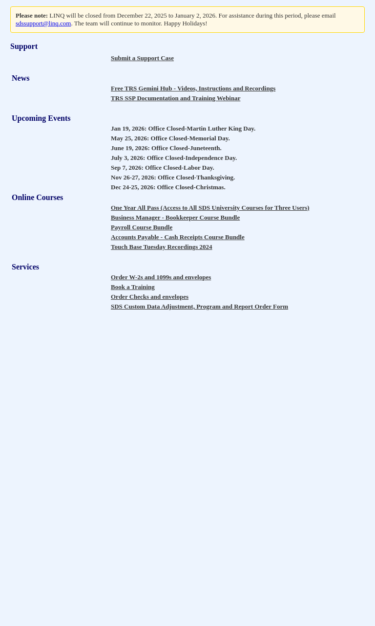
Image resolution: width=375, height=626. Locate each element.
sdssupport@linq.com (43, 23)
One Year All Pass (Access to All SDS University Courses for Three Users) (210, 207)
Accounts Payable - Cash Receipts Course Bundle (178, 237)
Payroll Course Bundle (141, 227)
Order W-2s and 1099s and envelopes (161, 277)
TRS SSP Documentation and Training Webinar (175, 98)
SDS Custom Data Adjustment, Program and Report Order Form (199, 306)
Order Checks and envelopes (149, 296)
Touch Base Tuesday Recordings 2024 (161, 246)
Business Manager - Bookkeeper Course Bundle (175, 217)
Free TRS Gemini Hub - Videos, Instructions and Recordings (193, 88)
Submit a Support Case (142, 58)
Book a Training (133, 287)
